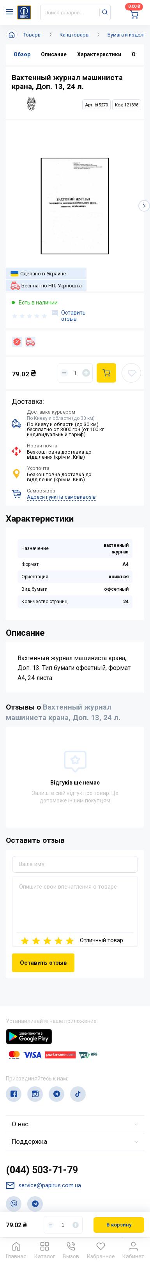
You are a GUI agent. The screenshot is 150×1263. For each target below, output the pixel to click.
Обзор (22, 54)
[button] (144, 206)
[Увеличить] (86, 373)
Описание (54, 54)
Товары (32, 35)
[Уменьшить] (64, 373)
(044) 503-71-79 (42, 1170)
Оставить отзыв (69, 316)
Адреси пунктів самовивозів (61, 496)
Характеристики (99, 54)
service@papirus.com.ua (43, 1185)
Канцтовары (75, 35)
